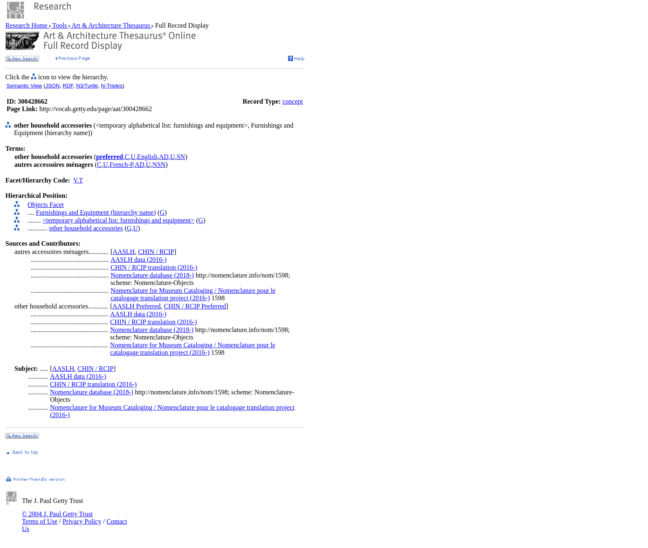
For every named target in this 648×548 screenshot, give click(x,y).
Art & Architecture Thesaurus (111, 25)
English (147, 156)
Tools (60, 25)
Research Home (27, 25)
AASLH (124, 251)
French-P (121, 164)
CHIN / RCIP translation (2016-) (153, 267)
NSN (159, 164)
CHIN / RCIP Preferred (195, 306)
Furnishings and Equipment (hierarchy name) (96, 212)
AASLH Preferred (136, 306)
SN (180, 156)
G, (130, 228)
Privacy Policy (81, 521)
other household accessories (86, 228)
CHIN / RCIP (156, 251)
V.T (78, 180)
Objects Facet (46, 204)
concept (292, 101)
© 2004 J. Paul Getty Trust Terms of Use (57, 517)
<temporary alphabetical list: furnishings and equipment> (119, 220)
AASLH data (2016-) (138, 259)
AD (164, 156)
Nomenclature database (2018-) (152, 275)
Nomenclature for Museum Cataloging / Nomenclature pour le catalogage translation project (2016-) (192, 294)
